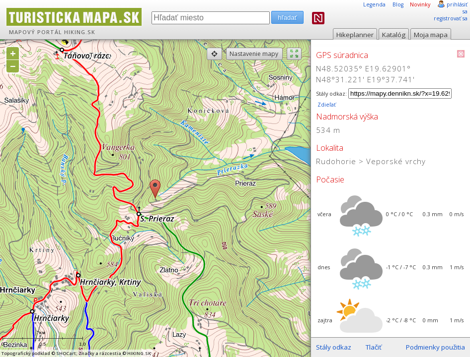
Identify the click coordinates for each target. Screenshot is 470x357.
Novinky (420, 4)
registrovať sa (451, 18)
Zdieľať (326, 104)
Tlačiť (374, 347)
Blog (397, 4)
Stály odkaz (333, 347)
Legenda (374, 4)
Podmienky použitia (435, 347)
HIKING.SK (79, 32)
